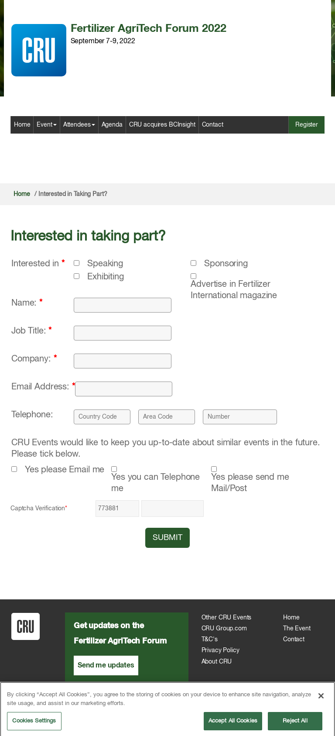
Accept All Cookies (233, 724)
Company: (34, 359)
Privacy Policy (220, 650)
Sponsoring (226, 263)
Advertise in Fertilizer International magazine (234, 290)
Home (22, 125)
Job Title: (31, 331)
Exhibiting (105, 277)
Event (46, 125)
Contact (212, 125)
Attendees (79, 125)
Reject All (295, 724)
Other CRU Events (227, 618)
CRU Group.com (224, 629)
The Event (297, 629)
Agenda (112, 125)
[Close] (321, 698)
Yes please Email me (64, 470)
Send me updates (106, 665)
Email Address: (43, 387)
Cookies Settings (34, 724)
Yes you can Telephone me (155, 483)
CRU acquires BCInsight (162, 125)
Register (306, 125)
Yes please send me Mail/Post (250, 483)
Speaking (105, 263)
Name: (26, 303)
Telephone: (32, 415)
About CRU (217, 662)
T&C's (210, 639)
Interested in (38, 263)
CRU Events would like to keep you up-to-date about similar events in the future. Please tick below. (165, 448)
